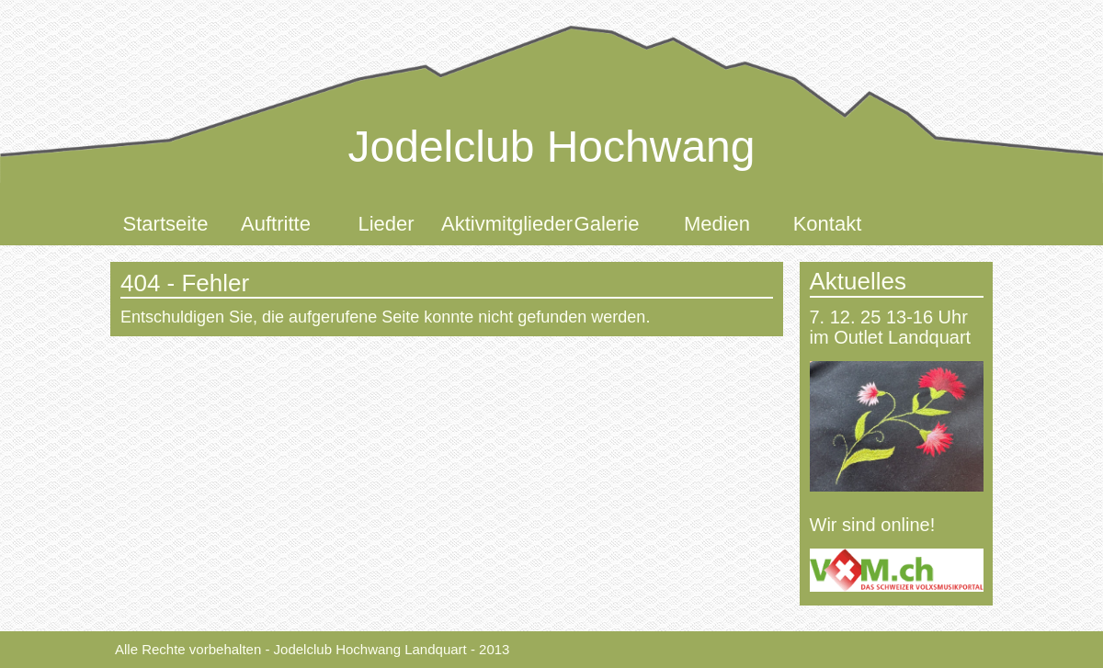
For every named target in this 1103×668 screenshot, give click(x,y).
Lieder (386, 223)
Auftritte (276, 223)
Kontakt (827, 223)
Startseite (166, 223)
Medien (717, 223)
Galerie (607, 223)
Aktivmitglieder (496, 223)
